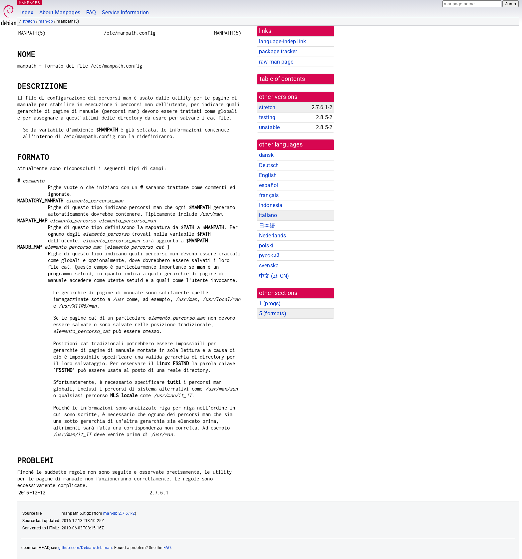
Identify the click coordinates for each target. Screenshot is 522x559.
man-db (46, 21)
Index (26, 12)
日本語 (267, 225)
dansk (266, 155)
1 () (270, 303)
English (268, 175)
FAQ (91, 12)
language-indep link (282, 41)
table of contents (282, 79)
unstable (269, 127)
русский (269, 255)
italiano (268, 215)
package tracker (278, 51)
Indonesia (270, 205)
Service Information (125, 12)
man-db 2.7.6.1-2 (118, 513)
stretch (28, 21)
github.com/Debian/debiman (85, 547)
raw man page (276, 62)
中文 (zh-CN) (274, 276)
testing (267, 117)
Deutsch (269, 165)
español (268, 185)
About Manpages (59, 12)
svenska (269, 265)
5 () (272, 313)
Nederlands (272, 235)
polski (266, 245)
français (269, 195)
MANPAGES (29, 2)
